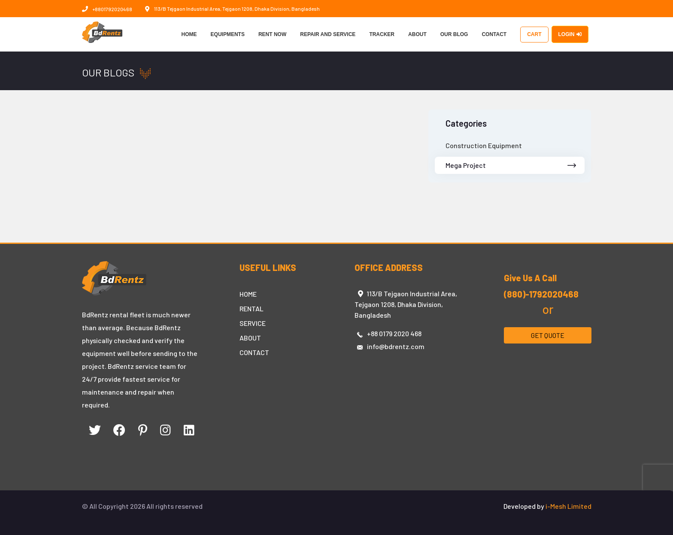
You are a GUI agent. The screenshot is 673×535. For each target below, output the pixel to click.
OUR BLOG (454, 34)
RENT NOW (272, 34)
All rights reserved (174, 506)
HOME (189, 34)
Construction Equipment (484, 145)
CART (534, 34)
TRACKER (381, 34)
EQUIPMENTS (228, 34)
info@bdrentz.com (395, 346)
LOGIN (570, 34)
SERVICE (252, 323)
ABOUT (417, 34)
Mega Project (511, 165)
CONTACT (494, 34)
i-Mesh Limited (568, 506)
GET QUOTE (547, 335)
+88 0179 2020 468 (394, 333)
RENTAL (251, 308)
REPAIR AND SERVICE (327, 34)
